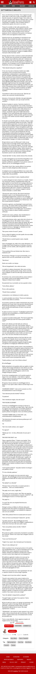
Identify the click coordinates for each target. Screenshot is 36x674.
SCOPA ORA (31, 6)
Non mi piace (13, 623)
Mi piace (11, 623)
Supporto (20, 659)
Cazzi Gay (20, 642)
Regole (29, 659)
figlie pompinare (11, 642)
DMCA (4, 662)
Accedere (26, 656)
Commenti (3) (27, 625)
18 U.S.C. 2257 (13, 662)
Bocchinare (28, 642)
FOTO (13, 6)
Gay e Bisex (14, 638)
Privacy (23, 662)
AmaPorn (15, 671)
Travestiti (6, 645)
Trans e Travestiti (23, 638)
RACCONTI (22, 6)
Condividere (18, 625)
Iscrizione (16, 656)
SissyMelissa (12, 631)
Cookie (31, 662)
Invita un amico (9, 659)
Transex (13, 645)
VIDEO (4, 6)
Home (8, 656)
